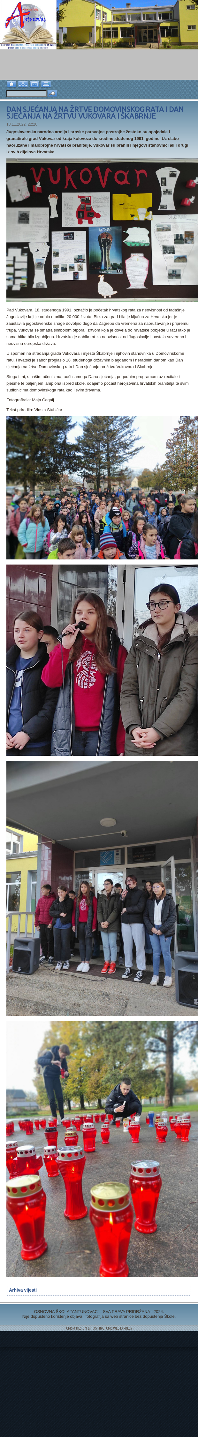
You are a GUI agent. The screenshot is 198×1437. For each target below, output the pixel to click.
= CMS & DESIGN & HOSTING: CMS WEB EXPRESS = (99, 1328)
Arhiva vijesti (23, 1290)
